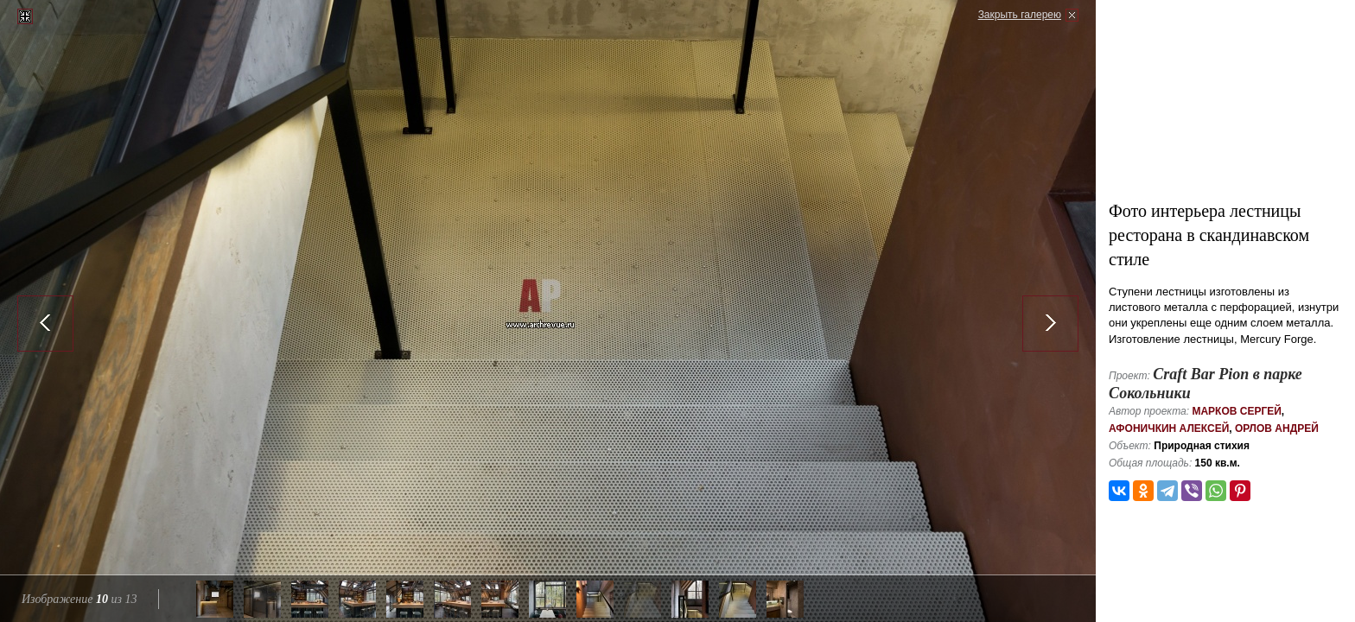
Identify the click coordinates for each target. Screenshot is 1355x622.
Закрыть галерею (1019, 15)
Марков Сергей (1236, 411)
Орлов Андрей (1277, 428)
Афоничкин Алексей (1169, 428)
